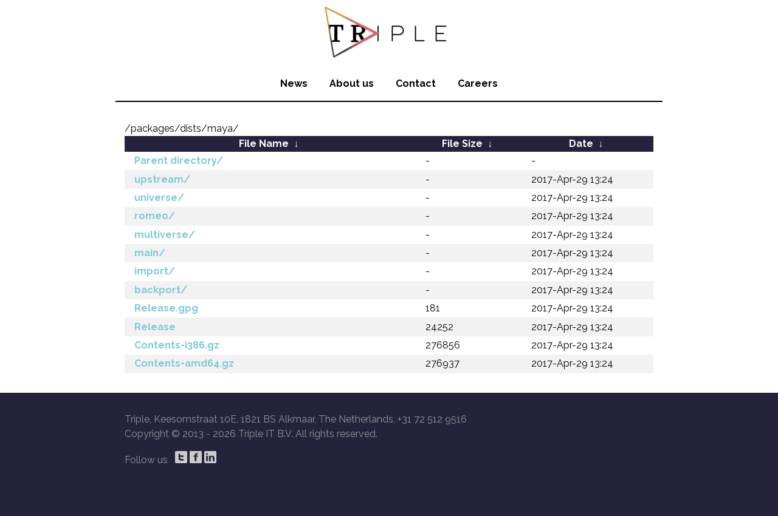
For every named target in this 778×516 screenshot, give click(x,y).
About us (351, 83)
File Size (462, 143)
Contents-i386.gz (176, 345)
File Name (264, 143)
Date (581, 143)
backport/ (160, 290)
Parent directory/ (178, 160)
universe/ (159, 197)
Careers (478, 83)
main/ (149, 253)
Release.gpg (166, 308)
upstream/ (162, 179)
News (294, 83)
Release (155, 327)
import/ (154, 271)
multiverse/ (164, 234)
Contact (416, 83)
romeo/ (154, 216)
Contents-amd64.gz (184, 363)
